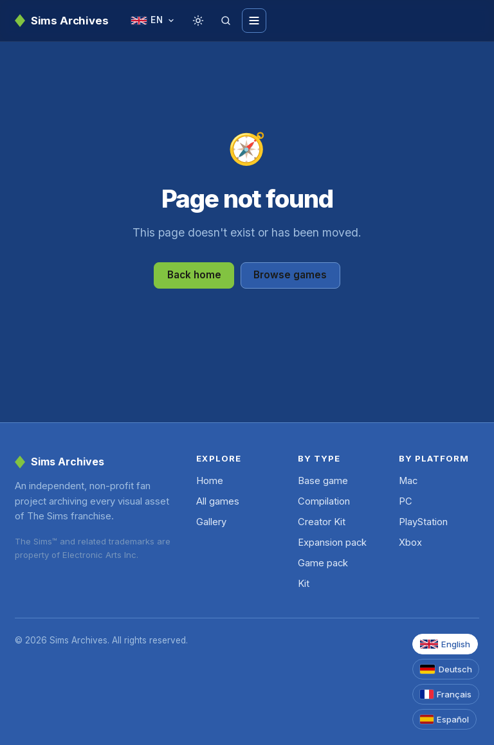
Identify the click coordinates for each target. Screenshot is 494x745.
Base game (323, 481)
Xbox (410, 542)
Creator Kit (321, 522)
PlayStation (423, 522)
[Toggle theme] (198, 20)
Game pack (323, 563)
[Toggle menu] (254, 20)
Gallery (211, 522)
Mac (408, 481)
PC (405, 501)
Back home (194, 275)
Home (209, 481)
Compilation (324, 501)
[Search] (226, 20)
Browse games (290, 275)
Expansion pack (332, 542)
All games (217, 501)
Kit (303, 583)
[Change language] (153, 21)
